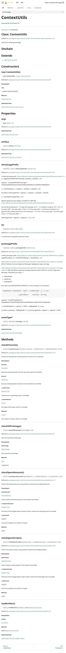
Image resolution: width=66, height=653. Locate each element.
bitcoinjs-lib (5, 30)
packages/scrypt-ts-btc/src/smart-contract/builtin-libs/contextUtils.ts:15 (32, 38)
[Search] (63, 2)
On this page (6, 12)
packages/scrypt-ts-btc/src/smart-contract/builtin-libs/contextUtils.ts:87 (32, 172)
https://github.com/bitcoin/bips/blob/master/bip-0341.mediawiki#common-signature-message (32, 262)
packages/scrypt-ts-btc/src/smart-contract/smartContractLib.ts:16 (30, 325)
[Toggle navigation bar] (2, 2)
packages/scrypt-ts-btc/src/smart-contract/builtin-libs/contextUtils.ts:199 (32, 546)
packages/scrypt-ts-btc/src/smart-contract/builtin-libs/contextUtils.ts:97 (32, 434)
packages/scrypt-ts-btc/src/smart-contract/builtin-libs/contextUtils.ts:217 (32, 480)
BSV (22, 3)
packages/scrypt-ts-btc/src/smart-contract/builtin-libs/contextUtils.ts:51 (32, 251)
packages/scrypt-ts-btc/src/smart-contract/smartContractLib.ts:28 (30, 127)
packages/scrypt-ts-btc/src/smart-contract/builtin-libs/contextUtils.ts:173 (32, 353)
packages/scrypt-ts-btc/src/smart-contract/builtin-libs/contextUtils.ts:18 (32, 233)
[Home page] (3, 8)
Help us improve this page (54, 3)
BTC (17, 3)
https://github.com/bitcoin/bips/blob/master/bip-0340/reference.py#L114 (40, 176)
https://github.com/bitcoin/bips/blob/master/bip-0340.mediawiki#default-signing (27, 203)
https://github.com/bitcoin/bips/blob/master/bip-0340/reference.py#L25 (40, 255)
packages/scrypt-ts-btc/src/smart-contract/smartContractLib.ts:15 (30, 150)
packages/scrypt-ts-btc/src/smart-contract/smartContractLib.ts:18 (30, 611)
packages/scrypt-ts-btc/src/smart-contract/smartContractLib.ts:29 (30, 80)
